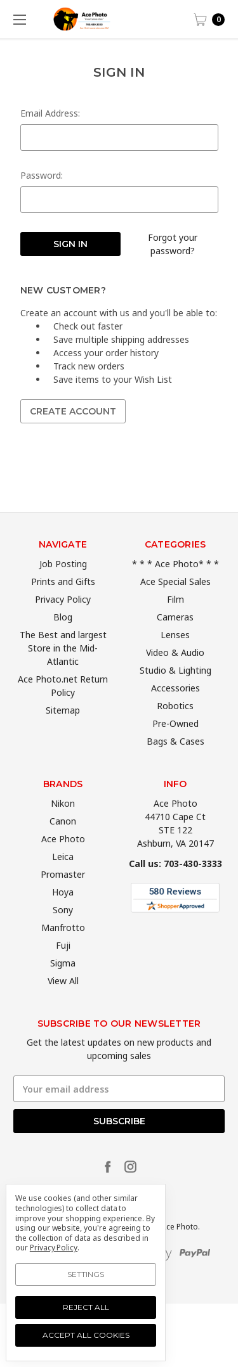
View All (63, 1002)
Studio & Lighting (175, 691)
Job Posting (63, 585)
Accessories (175, 709)
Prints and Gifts (63, 602)
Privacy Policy (63, 620)
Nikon (63, 824)
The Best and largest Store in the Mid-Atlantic (63, 669)
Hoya (63, 913)
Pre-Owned (175, 744)
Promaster (63, 895)
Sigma (63, 984)
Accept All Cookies (86, 1335)
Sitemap (63, 731)
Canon (63, 842)
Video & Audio (175, 673)
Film (175, 620)
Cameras (175, 638)
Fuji (63, 966)
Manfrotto (63, 948)
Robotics (175, 727)
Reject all (86, 1307)
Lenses (175, 656)
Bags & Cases (175, 762)
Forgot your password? (172, 244)
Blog (62, 638)
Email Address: (50, 113)
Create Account (73, 411)
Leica (63, 877)
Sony (63, 931)
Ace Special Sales (175, 602)
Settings (85, 1274)
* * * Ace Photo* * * (175, 585)
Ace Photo (63, 860)
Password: (41, 175)
